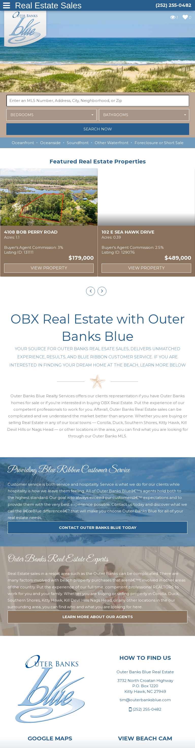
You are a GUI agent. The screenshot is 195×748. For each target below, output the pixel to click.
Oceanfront (23, 142)
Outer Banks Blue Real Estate (25, 27)
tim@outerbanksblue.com (145, 725)
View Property (49, 268)
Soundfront (78, 142)
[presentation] (90, 291)
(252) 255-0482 (145, 735)
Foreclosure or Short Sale (159, 142)
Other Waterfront (111, 142)
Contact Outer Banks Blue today (97, 553)
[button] (51, 115)
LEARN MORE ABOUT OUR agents (97, 642)
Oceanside (50, 142)
